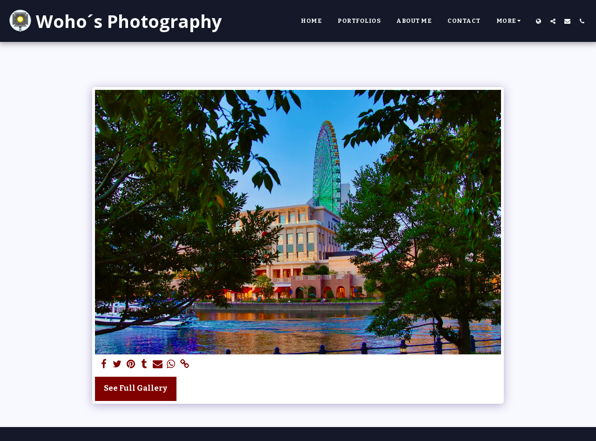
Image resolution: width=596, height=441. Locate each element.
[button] (553, 21)
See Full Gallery (135, 388)
